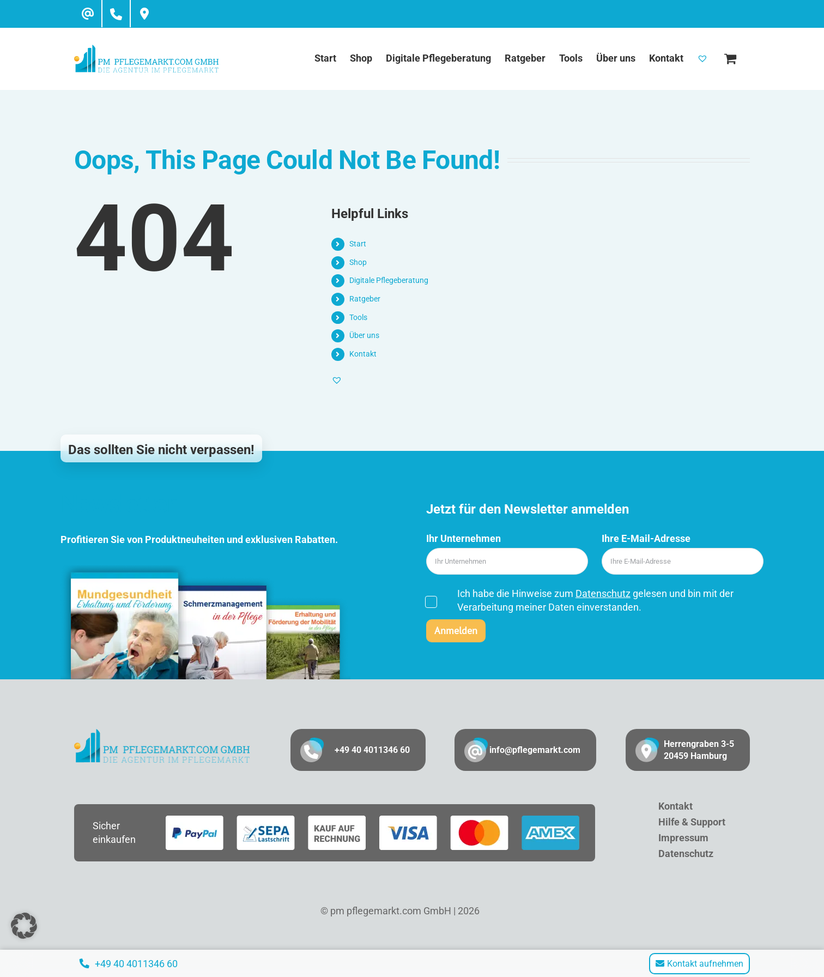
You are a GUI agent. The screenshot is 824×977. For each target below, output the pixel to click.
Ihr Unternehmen (463, 538)
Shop (358, 262)
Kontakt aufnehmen (699, 963)
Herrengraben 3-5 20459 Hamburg (699, 750)
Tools (358, 317)
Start (357, 243)
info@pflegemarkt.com (534, 750)
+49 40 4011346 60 (372, 750)
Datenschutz (603, 593)
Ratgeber (364, 298)
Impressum (683, 838)
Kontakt (363, 353)
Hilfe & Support (691, 822)
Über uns (364, 335)
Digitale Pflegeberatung (388, 280)
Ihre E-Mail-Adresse (646, 538)
